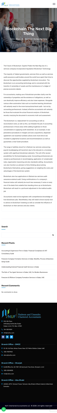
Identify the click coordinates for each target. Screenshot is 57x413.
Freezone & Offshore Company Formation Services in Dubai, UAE (22, 277)
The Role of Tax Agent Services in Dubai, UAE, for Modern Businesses (24, 272)
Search (4, 226)
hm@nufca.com (9, 374)
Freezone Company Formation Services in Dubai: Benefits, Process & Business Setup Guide (27, 260)
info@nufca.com (9, 333)
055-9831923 (8, 352)
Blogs (18, 39)
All (22, 39)
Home (12, 39)
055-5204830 (8, 370)
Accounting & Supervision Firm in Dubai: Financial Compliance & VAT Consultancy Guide (24, 252)
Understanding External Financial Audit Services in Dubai (20, 267)
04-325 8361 (8, 329)
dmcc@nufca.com (9, 355)
